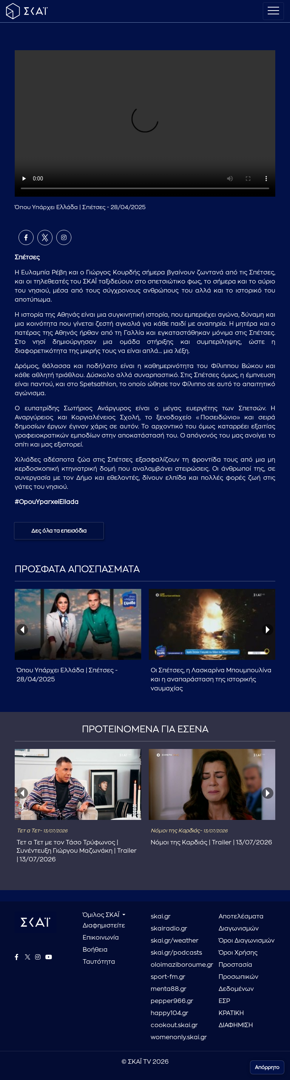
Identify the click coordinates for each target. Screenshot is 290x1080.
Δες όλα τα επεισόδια (58, 530)
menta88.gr (169, 989)
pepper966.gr (172, 1001)
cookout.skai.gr (174, 1025)
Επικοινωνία (101, 938)
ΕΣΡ (224, 1001)
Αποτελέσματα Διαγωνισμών (241, 923)
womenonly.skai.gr (179, 1037)
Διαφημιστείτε (104, 926)
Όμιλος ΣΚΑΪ (102, 915)
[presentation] (22, 629)
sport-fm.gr (168, 977)
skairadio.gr (169, 929)
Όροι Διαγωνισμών (247, 941)
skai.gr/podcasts (176, 953)
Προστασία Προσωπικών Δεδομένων (238, 977)
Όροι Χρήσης (238, 953)
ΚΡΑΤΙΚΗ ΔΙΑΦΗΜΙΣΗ (236, 1019)
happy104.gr (169, 1013)
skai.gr (161, 917)
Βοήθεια (95, 950)
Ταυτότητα (99, 962)
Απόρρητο (267, 1067)
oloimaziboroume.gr (179, 965)
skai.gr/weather (175, 941)
